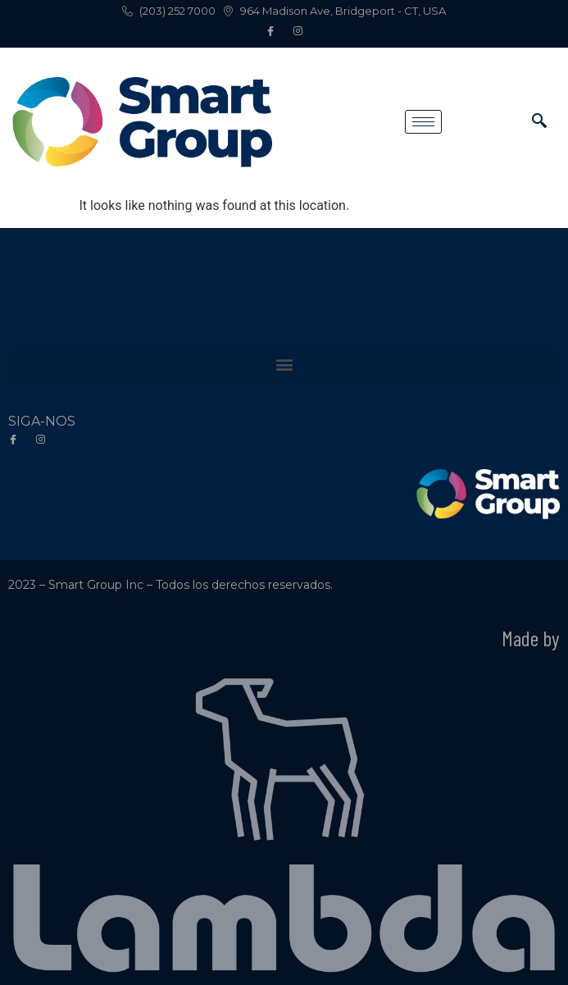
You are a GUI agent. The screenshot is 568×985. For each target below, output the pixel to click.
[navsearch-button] (539, 122)
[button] (284, 364)
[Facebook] (270, 32)
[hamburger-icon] (423, 122)
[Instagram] (297, 32)
